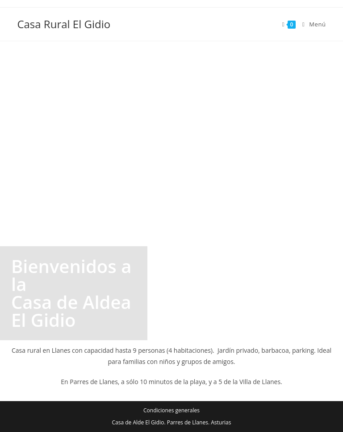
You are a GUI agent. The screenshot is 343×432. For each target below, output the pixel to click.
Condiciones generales (171, 410)
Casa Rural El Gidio (63, 24)
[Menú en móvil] (311, 24)
